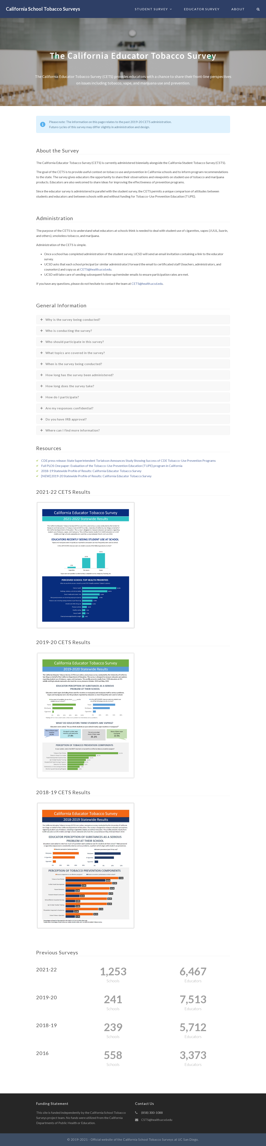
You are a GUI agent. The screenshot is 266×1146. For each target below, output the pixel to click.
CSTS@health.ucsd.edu (156, 1119)
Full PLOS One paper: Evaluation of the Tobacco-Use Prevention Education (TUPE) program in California (111, 465)
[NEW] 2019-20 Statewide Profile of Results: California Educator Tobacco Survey (96, 476)
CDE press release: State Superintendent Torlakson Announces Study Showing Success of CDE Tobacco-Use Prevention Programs (128, 460)
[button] (258, 9)
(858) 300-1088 (152, 1112)
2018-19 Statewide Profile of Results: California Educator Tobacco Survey (91, 471)
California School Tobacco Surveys (43, 9)
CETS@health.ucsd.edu (95, 269)
